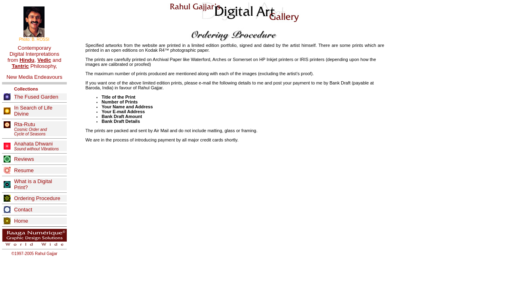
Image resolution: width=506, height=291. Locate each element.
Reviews (24, 159)
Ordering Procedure (37, 198)
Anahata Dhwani (36, 146)
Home (21, 221)
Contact (23, 210)
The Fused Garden (36, 97)
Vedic (44, 60)
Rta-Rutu (30, 128)
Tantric (20, 66)
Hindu (26, 60)
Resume (24, 170)
